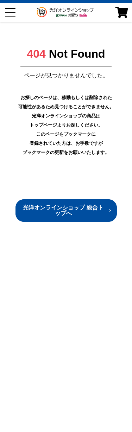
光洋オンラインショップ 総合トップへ (63, 210)
